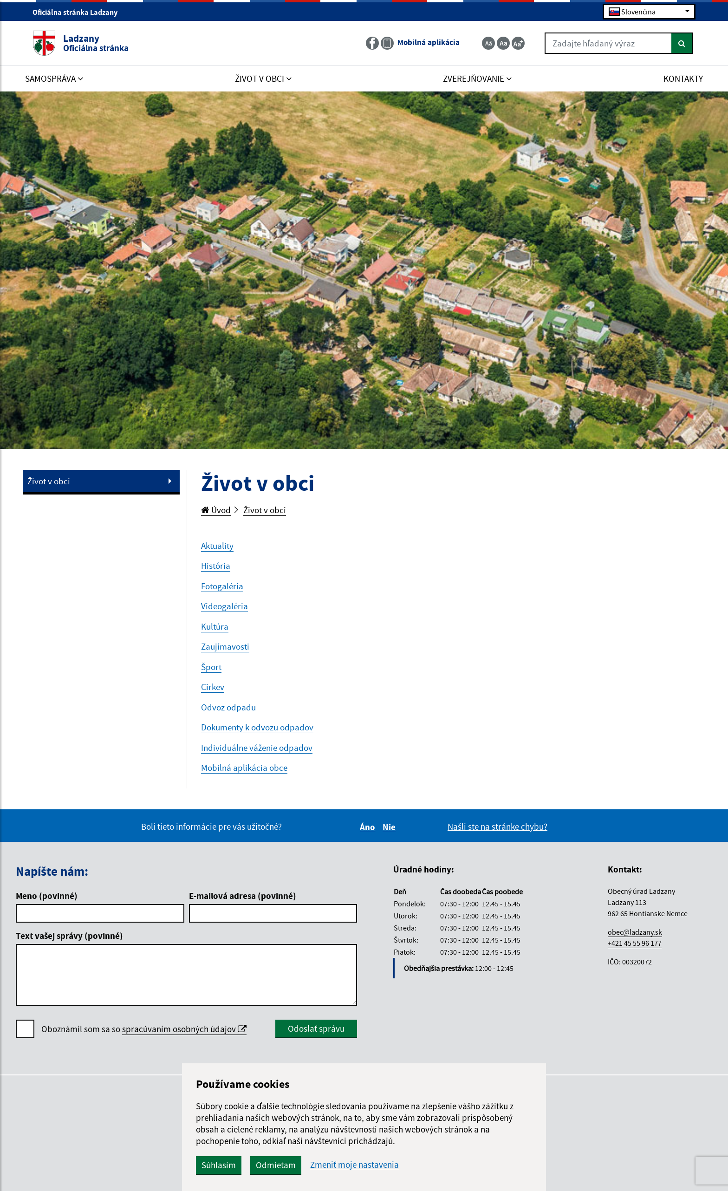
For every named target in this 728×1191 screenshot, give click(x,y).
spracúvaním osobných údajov (184, 1029)
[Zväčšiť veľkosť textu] (518, 43)
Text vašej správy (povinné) (69, 935)
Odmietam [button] (276, 1165)
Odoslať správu (316, 1028)
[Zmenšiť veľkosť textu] (488, 43)
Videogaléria (224, 606)
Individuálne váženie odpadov (256, 747)
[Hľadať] (682, 43)
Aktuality (217, 545)
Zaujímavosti (225, 646)
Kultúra (214, 626)
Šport (211, 666)
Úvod (216, 509)
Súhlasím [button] (219, 1165)
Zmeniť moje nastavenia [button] (354, 1164)
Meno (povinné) (47, 895)
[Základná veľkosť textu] (503, 43)
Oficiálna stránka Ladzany (78, 12)
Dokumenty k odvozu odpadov (257, 727)
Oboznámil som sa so (144, 1029)
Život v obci (48, 481)
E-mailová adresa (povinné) (242, 895)
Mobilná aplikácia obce (244, 767)
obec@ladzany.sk (635, 932)
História (215, 565)
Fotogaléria (222, 586)
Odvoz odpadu (228, 707)
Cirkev (212, 686)
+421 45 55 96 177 (635, 943)
